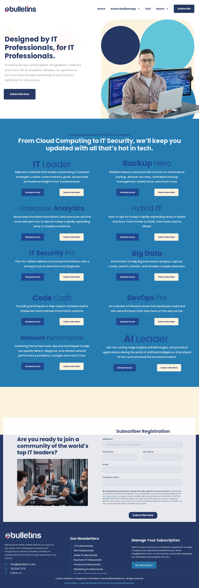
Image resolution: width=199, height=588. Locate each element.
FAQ (148, 9)
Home (101, 9)
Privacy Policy (71, 583)
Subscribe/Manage (125, 9)
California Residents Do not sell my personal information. (106, 583)
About (162, 9)
